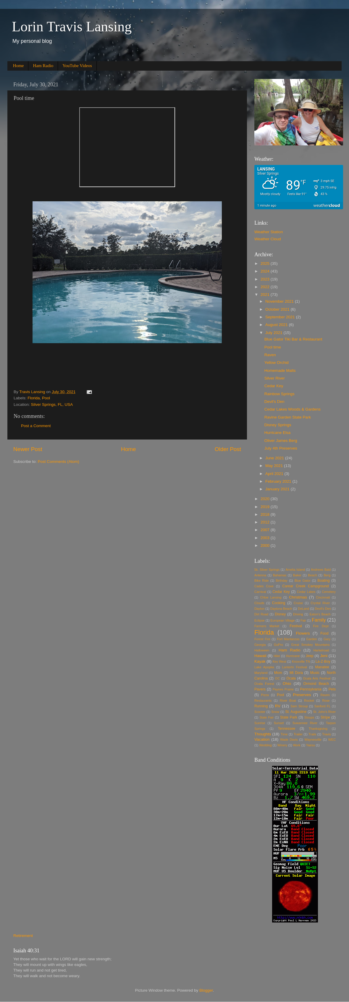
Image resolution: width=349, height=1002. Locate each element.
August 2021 (277, 324)
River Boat (288, 700)
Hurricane (293, 656)
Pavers (260, 689)
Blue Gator (303, 580)
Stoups (309, 717)
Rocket (309, 700)
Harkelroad (321, 650)
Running (261, 706)
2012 (266, 522)
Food (324, 633)
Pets (332, 689)
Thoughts (262, 734)
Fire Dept (321, 626)
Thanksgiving (317, 728)
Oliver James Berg (280, 440)
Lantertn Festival (294, 667)
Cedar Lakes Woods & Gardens (292, 409)
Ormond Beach (316, 684)
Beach (312, 575)
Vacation (262, 739)
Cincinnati (323, 597)
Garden (311, 639)
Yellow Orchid (276, 362)
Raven (270, 355)
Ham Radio (43, 65)
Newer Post (27, 449)
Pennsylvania (310, 689)
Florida (34, 398)
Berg (327, 575)
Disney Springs (277, 425)
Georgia (260, 644)
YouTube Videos (77, 65)
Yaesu (310, 745)
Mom (278, 673)
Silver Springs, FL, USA (52, 404)
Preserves (302, 695)
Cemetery (329, 592)
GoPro (278, 644)
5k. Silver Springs (266, 569)
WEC (332, 739)
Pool (46, 398)
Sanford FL (322, 706)
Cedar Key (273, 386)
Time (284, 734)
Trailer (298, 734)
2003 (266, 538)
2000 (266, 545)
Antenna (260, 575)
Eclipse (259, 620)
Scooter (259, 712)
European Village (282, 620)
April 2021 (275, 473)
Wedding (265, 745)
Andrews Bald (321, 569)
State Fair (266, 717)
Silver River (274, 378)
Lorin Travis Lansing (72, 26)
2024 (266, 271)
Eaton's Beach (320, 614)
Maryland (260, 673)
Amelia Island (295, 569)
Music (315, 673)
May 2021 (274, 465)
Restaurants (263, 700)
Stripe (325, 717)
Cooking (278, 603)
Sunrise (259, 723)
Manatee (322, 667)
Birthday (281, 580)
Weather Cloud (267, 239)
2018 (266, 514)
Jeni (323, 656)
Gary (327, 639)
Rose (325, 700)
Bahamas (280, 575)
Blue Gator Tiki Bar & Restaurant (293, 339)
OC (277, 678)
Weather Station (268, 232)
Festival (296, 626)
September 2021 (280, 317)
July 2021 (274, 332)
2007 (266, 530)
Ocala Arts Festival (316, 678)
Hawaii (260, 656)
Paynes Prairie (283, 689)
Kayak (260, 661)
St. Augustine (295, 712)
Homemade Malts (280, 370)
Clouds (259, 603)
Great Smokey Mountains (310, 644)
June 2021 (275, 458)
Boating (323, 580)
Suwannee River (305, 723)
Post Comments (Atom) (58, 461)
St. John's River (324, 712)
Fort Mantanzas (288, 639)
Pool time (272, 347)
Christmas (298, 597)
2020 (266, 499)
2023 (266, 279)
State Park (288, 717)
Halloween (261, 650)
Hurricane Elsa (277, 432)
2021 (266, 294)
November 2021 (280, 301)
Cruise (298, 603)
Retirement (23, 935)
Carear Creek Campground (305, 586)
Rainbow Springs (279, 394)
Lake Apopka (264, 667)
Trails (312, 734)
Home (18, 65)
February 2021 (279, 481)
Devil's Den (274, 401)
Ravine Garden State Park (287, 417)
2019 (266, 507)
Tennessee (286, 729)
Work (296, 745)
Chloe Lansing (270, 597)
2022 (266, 287)
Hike (277, 656)
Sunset (279, 723)
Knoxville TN (301, 661)
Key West (279, 661)
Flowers (303, 633)
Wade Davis (289, 739)
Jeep (310, 656)
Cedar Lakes (306, 592)
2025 (266, 263)
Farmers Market (266, 626)
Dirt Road (261, 614)
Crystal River (320, 603)
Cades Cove (264, 586)
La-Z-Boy (323, 661)
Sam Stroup (299, 706)
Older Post (228, 449)
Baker (297, 575)
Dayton (259, 608)
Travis (326, 734)
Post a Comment (36, 426)
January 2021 (278, 489)
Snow (275, 712)
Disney (280, 614)
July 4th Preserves (280, 448)
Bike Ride (261, 580)
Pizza (265, 695)
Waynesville (313, 739)
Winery (282, 745)
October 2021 (278, 309)
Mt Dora (296, 673)
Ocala (291, 678)
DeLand (303, 608)
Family (319, 619)
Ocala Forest (264, 683)
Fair (303, 620)
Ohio (287, 683)
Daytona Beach (281, 608)
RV (278, 706)
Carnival (260, 592)
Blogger (206, 990)
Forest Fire (262, 639)
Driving (298, 614)
